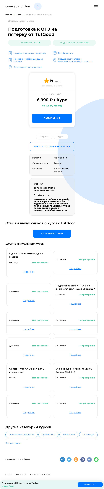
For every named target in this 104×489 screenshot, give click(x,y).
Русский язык (48, 434)
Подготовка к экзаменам (74, 42)
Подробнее (29, 272)
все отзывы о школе (52, 86)
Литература (88, 434)
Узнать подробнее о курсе (52, 146)
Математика (69, 434)
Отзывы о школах (40, 473)
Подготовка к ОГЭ (30, 42)
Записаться (52, 118)
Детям (19, 15)
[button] (38, 6)
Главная (8, 15)
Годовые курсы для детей (21, 434)
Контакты (21, 473)
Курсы (61, 136)
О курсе (44, 136)
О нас (8, 473)
